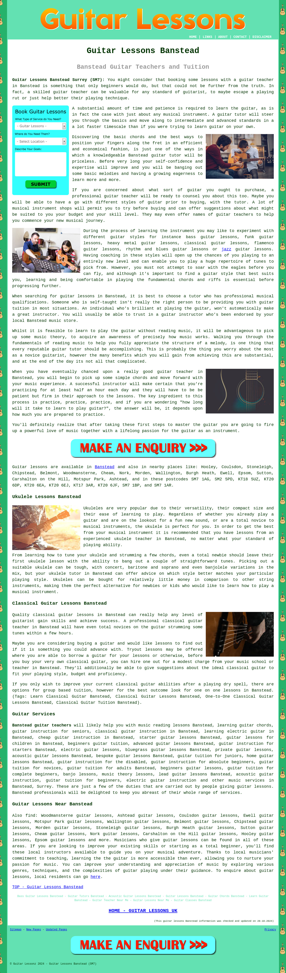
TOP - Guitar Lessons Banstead (47, 887)
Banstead (104, 467)
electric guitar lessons (90, 750)
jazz (226, 249)
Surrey (44, 786)
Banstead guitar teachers (41, 725)
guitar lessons (77, 296)
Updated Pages (56, 929)
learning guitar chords (244, 725)
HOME (193, 37)
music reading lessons (164, 725)
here (95, 877)
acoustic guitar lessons (40, 756)
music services (246, 780)
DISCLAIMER (261, 37)
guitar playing (140, 870)
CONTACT (240, 37)
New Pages (33, 929)
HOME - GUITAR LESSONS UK (143, 910)
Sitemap (15, 929)
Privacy (270, 929)
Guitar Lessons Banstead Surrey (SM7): (58, 80)
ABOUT (223, 37)
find (30, 815)
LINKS (207, 37)
